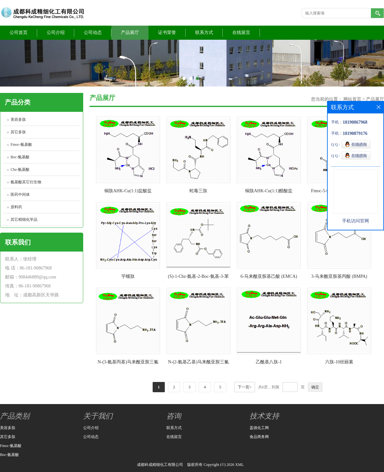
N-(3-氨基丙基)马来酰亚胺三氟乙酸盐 (128, 363)
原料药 (16, 207)
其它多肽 (18, 132)
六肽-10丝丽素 (339, 362)
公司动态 (93, 32)
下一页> (245, 387)
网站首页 (352, 99)
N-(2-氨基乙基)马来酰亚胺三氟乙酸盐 (198, 363)
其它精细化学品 (24, 219)
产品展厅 (130, 32)
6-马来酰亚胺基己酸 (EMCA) (269, 276)
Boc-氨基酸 (20, 157)
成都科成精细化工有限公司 (160, 464)
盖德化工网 (259, 428)
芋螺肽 (128, 276)
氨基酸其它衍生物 (26, 182)
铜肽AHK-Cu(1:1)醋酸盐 (269, 190)
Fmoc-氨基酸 (21, 144)
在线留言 (241, 32)
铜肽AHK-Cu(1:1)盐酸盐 (128, 190)
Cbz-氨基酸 (20, 169)
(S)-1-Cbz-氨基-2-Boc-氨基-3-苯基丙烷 (198, 277)
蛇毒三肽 (198, 190)
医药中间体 (20, 194)
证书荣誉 (167, 32)
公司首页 (19, 32)
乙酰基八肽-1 (269, 362)
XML (239, 464)
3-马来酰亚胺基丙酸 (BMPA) (339, 276)
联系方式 (204, 32)
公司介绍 (56, 32)
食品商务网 (259, 437)
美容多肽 (18, 119)
